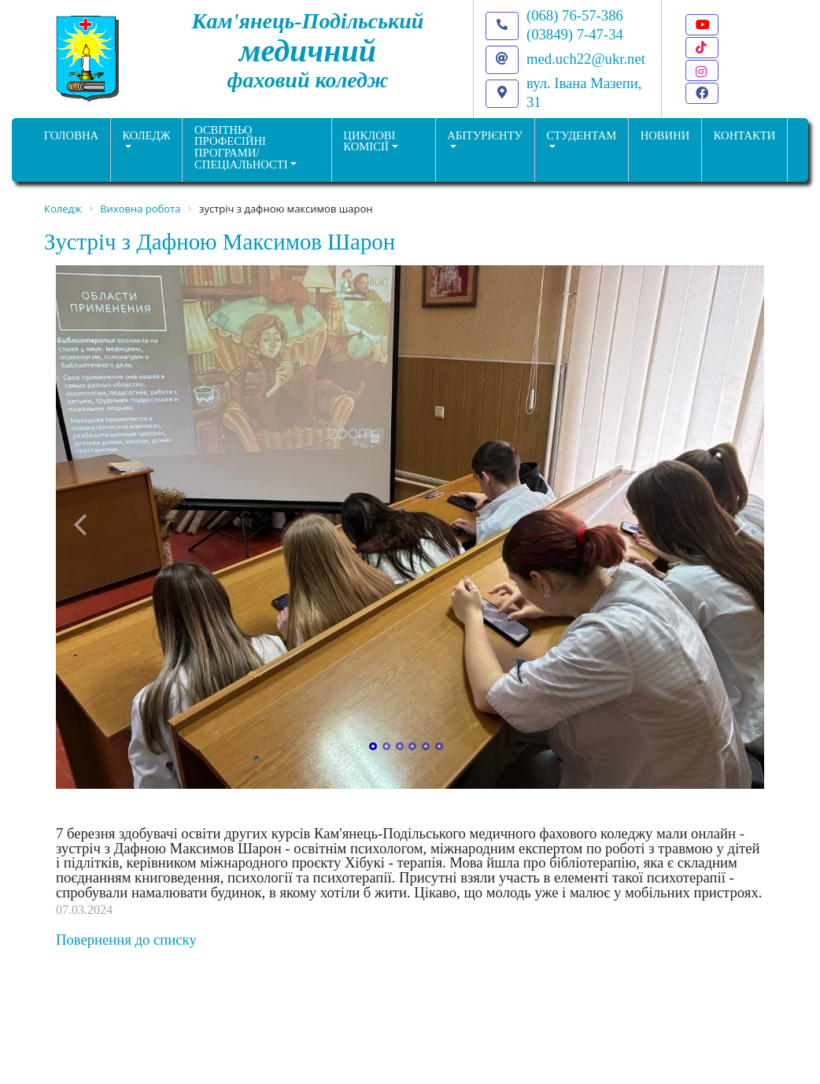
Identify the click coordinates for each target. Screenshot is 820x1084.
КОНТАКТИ (745, 135)
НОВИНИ (665, 135)
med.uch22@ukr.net (585, 58)
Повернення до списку (126, 939)
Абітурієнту (485, 135)
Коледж (146, 135)
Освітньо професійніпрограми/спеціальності (241, 147)
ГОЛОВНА (71, 135)
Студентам (581, 135)
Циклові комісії (369, 141)
